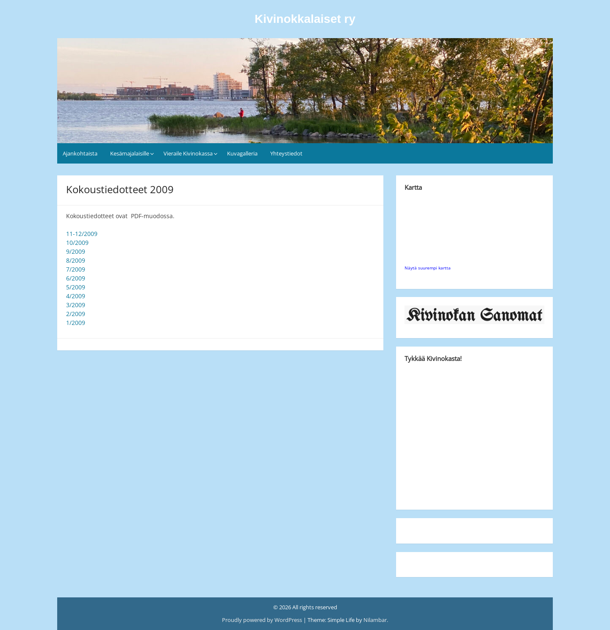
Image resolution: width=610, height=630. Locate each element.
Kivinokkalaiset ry (305, 18)
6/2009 (75, 278)
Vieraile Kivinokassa (188, 153)
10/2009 (77, 243)
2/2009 (75, 314)
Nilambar (375, 620)
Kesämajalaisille (129, 153)
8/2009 (75, 260)
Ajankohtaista (80, 153)
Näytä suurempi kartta (428, 268)
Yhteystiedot (286, 153)
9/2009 (75, 251)
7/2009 (75, 269)
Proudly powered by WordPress (262, 620)
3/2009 (75, 305)
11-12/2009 (81, 234)
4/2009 (75, 296)
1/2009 (75, 323)
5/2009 (75, 287)
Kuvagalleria (242, 153)
